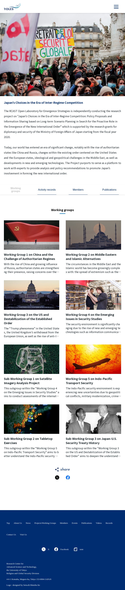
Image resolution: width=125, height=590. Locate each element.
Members (78, 189)
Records (109, 523)
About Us (18, 523)
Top (8, 523)
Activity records (47, 189)
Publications (109, 189)
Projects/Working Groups (45, 523)
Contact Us (11, 534)
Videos (99, 523)
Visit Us (23, 534)
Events (74, 523)
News (28, 523)
